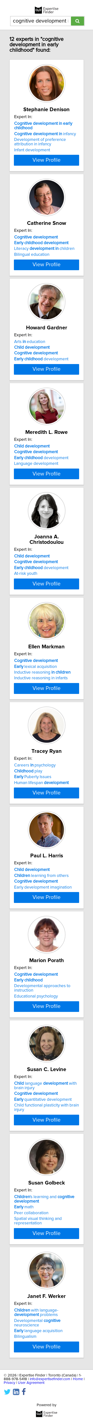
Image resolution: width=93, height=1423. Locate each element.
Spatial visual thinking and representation (38, 1350)
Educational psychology (36, 1109)
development (41, 385)
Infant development (32, 155)
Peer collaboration (31, 1343)
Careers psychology (35, 847)
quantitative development (43, 1223)
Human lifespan (41, 865)
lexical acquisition (35, 733)
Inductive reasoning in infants (41, 745)
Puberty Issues (32, 859)
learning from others (41, 973)
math (23, 1337)
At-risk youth (25, 625)
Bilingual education (31, 265)
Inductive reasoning (42, 739)
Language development (36, 505)
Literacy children (44, 260)
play (28, 853)
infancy (45, 139)
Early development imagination (43, 984)
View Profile (46, 165)
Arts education (29, 368)
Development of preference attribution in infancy (40, 147)
